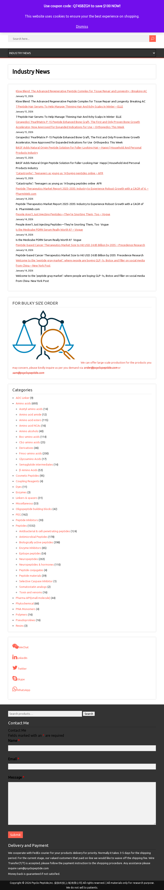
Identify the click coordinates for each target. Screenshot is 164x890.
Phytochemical (25, 603)
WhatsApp (21, 689)
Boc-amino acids (29, 436)
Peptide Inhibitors (27, 520)
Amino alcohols (28, 431)
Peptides (21, 525)
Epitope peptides (30, 553)
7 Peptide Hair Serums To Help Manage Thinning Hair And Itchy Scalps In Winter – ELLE (69, 106)
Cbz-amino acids (29, 442)
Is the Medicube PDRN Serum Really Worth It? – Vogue (49, 229)
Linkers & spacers (26, 497)
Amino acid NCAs (30, 425)
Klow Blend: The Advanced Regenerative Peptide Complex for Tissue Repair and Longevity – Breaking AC (81, 91)
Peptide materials (30, 575)
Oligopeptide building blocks (34, 508)
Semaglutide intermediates (36, 464)
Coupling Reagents (27, 481)
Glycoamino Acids (30, 458)
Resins (20, 625)
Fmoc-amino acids (30, 453)
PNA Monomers (25, 608)
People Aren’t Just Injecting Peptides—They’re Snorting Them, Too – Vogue (63, 214)
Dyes (19, 486)
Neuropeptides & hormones (36, 564)
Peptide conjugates (31, 570)
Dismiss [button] (82, 26)
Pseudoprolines (25, 620)
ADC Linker (22, 397)
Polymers (21, 614)
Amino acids (23, 403)
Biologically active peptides (36, 542)
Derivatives (26, 447)
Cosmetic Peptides (27, 475)
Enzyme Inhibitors (30, 547)
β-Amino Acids (28, 470)
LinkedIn (19, 657)
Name (14, 741)
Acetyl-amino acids (31, 408)
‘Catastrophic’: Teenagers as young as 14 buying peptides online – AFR (59, 173)
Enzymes (21, 492)
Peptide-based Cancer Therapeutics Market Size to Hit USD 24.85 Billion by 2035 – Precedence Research (80, 244)
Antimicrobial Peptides (33, 536)
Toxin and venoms (30, 592)
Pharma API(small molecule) (33, 597)
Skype (18, 678)
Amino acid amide (30, 414)
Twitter (19, 667)
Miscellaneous (24, 503)
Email (13, 759)
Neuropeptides (28, 558)
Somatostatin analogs (33, 586)
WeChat (20, 646)
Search (89, 713)
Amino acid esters (30, 419)
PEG (18, 514)
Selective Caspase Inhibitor (36, 581)
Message (16, 777)
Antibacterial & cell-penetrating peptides (44, 531)
